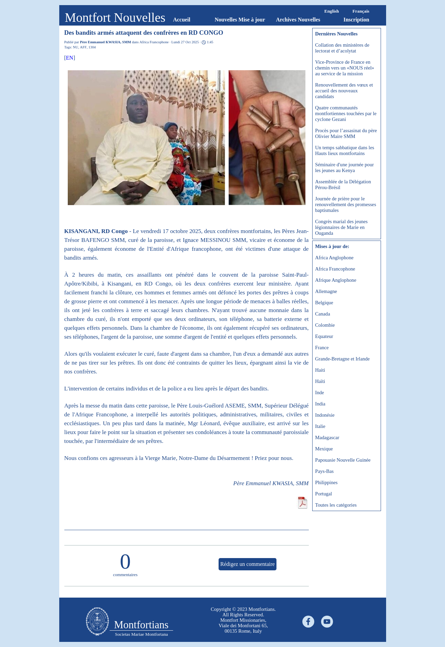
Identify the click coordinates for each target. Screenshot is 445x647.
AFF (83, 47)
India (320, 403)
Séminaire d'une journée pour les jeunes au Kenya (344, 167)
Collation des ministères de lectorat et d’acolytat (342, 47)
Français (360, 11)
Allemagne (326, 291)
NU (75, 47)
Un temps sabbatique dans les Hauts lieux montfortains (344, 150)
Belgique (324, 302)
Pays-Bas (324, 471)
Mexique (324, 448)
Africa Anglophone (334, 257)
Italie (320, 426)
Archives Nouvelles (298, 19)
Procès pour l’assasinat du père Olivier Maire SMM (346, 133)
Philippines (326, 482)
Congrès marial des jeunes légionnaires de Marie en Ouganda (341, 227)
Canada (322, 314)
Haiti (320, 370)
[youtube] (327, 622)
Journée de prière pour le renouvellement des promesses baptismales (345, 204)
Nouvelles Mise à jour (240, 19)
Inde (319, 392)
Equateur (324, 336)
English (331, 11)
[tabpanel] (243, 620)
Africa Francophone (335, 269)
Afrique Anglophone (335, 280)
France (322, 347)
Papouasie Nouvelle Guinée (343, 460)
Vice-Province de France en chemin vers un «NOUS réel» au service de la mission (344, 67)
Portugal (323, 493)
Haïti (320, 381)
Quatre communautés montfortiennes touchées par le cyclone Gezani (346, 113)
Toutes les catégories (336, 505)
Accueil (181, 19)
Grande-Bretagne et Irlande (342, 358)
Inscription (356, 19)
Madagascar (327, 437)
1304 (92, 47)
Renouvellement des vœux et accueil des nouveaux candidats (344, 90)
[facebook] (308, 622)
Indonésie (325, 415)
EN (69, 58)
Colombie (325, 325)
